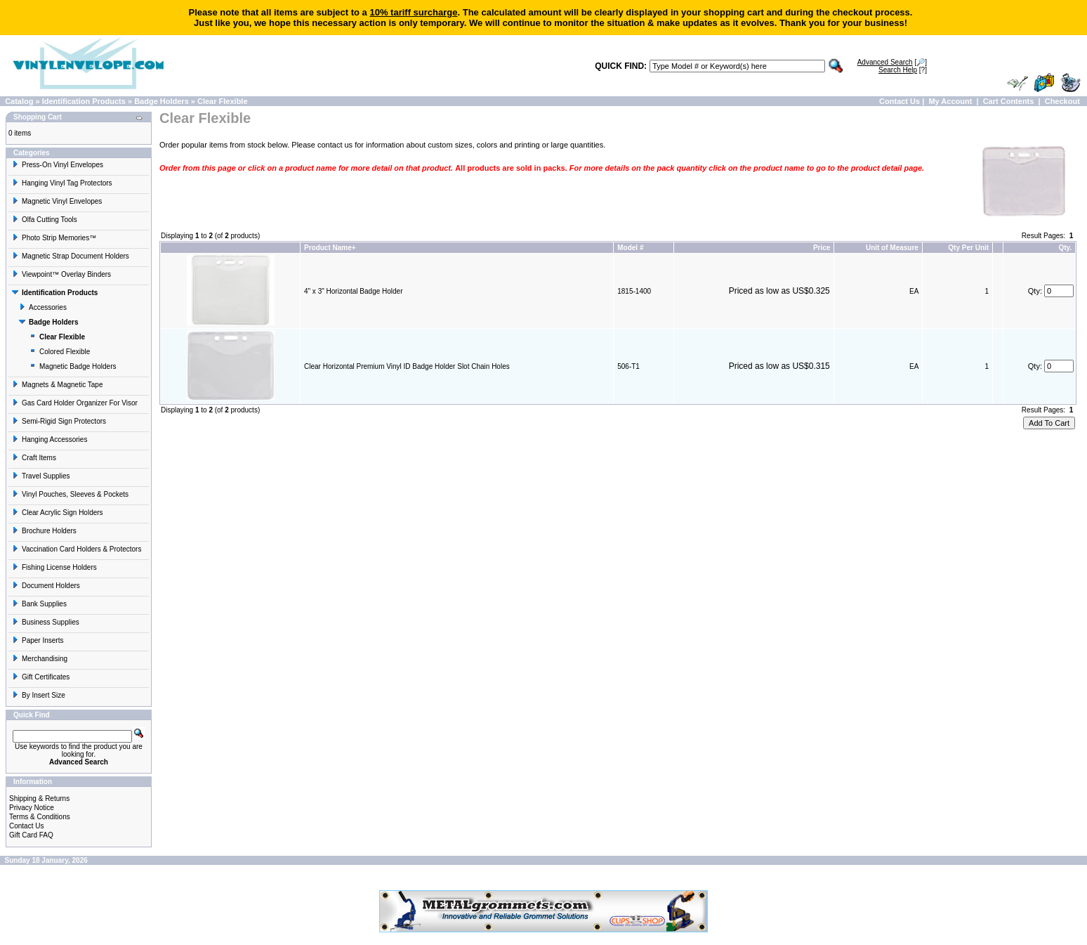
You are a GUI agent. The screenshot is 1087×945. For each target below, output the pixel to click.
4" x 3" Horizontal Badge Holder (353, 291)
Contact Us (899, 101)
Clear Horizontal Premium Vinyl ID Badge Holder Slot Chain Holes (407, 366)
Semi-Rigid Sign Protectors (59, 421)
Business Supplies (45, 622)
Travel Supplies (41, 476)
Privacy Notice (31, 808)
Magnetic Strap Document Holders (70, 256)
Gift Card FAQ (31, 835)
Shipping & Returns (39, 798)
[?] (902, 70)
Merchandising (39, 659)
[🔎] (892, 62)
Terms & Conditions (39, 817)
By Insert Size (38, 695)
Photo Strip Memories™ (54, 238)
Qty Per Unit (968, 248)
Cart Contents (1008, 101)
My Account (950, 101)
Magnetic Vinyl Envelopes (57, 201)
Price (821, 248)
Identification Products (84, 101)
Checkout (1062, 101)
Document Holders (46, 585)
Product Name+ (330, 248)
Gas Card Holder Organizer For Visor (75, 403)
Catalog (19, 101)
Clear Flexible (222, 101)
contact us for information (360, 145)
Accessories (43, 307)
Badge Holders (161, 101)
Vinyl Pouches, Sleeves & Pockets (70, 494)
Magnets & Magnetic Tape (57, 385)
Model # (630, 248)
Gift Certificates (41, 677)
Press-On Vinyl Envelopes (57, 165)
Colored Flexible (59, 352)
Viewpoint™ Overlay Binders (61, 274)
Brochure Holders (44, 531)
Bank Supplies (39, 604)
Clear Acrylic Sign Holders (57, 512)
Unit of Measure (892, 248)
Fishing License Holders (54, 567)
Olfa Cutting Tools (44, 219)
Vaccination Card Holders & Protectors (76, 549)
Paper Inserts (37, 640)
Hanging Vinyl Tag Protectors (62, 183)
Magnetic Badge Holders (73, 366)
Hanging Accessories (49, 439)
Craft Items (34, 458)
